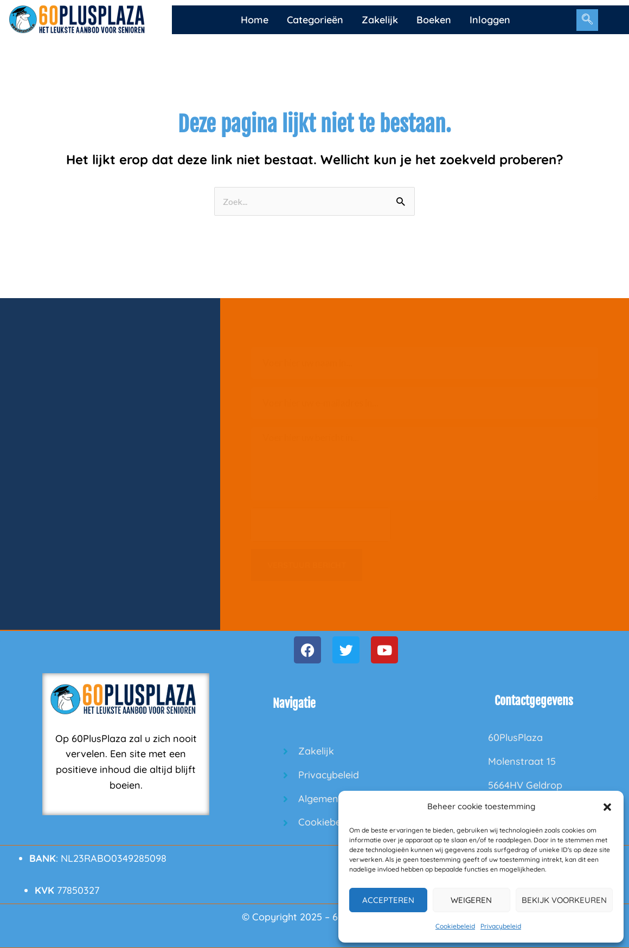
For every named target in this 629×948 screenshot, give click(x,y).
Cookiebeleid (455, 926)
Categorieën (315, 20)
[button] (607, 807)
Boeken (433, 20)
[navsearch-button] (587, 20)
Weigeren (471, 900)
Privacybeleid (500, 926)
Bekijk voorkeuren (564, 900)
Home (254, 20)
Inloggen (490, 20)
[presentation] (320, 524)
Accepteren (388, 900)
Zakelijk (380, 20)
